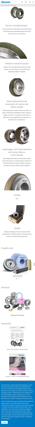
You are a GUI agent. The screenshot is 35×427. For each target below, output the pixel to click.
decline (3, 398)
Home (2, 5)
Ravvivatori (7, 5)
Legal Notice (15, 396)
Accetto (4, 422)
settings (25, 398)
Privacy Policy (23, 396)
